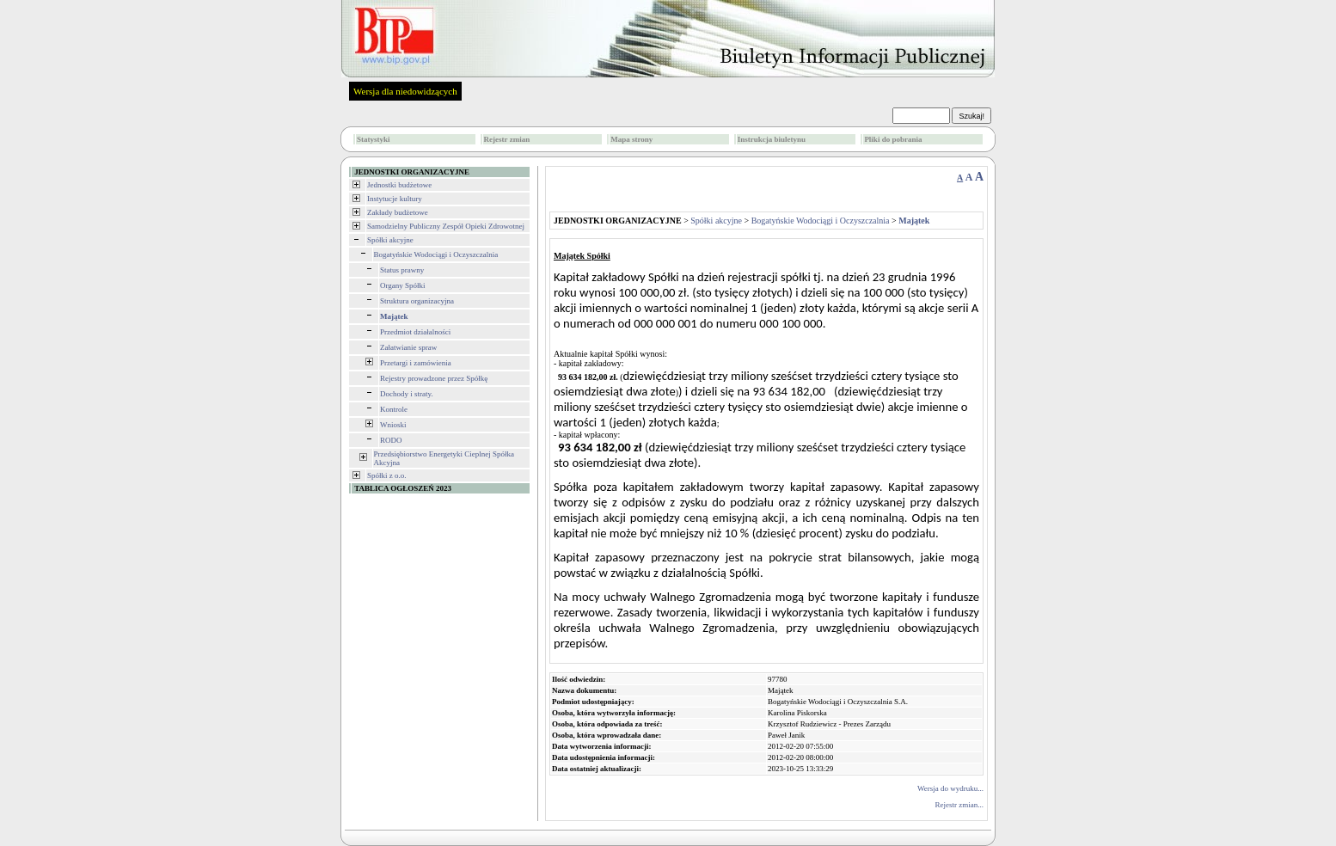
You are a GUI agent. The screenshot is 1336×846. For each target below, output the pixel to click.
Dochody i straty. (406, 393)
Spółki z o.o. (387, 475)
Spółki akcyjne (390, 240)
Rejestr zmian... (959, 804)
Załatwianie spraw (408, 347)
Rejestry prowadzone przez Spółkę (433, 378)
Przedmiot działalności (415, 332)
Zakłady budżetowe (397, 212)
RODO (391, 440)
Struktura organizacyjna (417, 301)
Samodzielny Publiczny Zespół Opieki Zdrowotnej (445, 226)
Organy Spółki (403, 285)
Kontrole (394, 409)
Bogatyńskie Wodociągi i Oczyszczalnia (436, 254)
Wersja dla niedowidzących (405, 91)
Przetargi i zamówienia (415, 363)
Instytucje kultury (394, 198)
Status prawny (402, 270)
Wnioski (393, 424)
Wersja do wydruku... (950, 788)
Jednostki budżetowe (399, 185)
